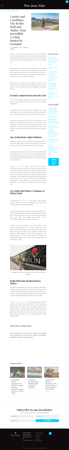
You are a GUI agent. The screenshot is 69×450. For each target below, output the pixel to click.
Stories (7, 10)
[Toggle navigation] (2, 5)
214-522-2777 (28, 437)
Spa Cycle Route (19, 166)
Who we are (39, 432)
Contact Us (39, 434)
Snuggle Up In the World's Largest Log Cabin (53, 140)
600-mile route (24, 200)
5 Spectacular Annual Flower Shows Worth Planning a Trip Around (52, 87)
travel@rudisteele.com (28, 440)
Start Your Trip (53, 162)
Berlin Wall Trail (18, 302)
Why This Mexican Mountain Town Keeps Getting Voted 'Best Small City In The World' (53, 119)
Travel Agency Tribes (42, 448)
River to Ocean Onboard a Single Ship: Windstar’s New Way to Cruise (53, 61)
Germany (15, 47)
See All (56, 363)
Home (2, 10)
